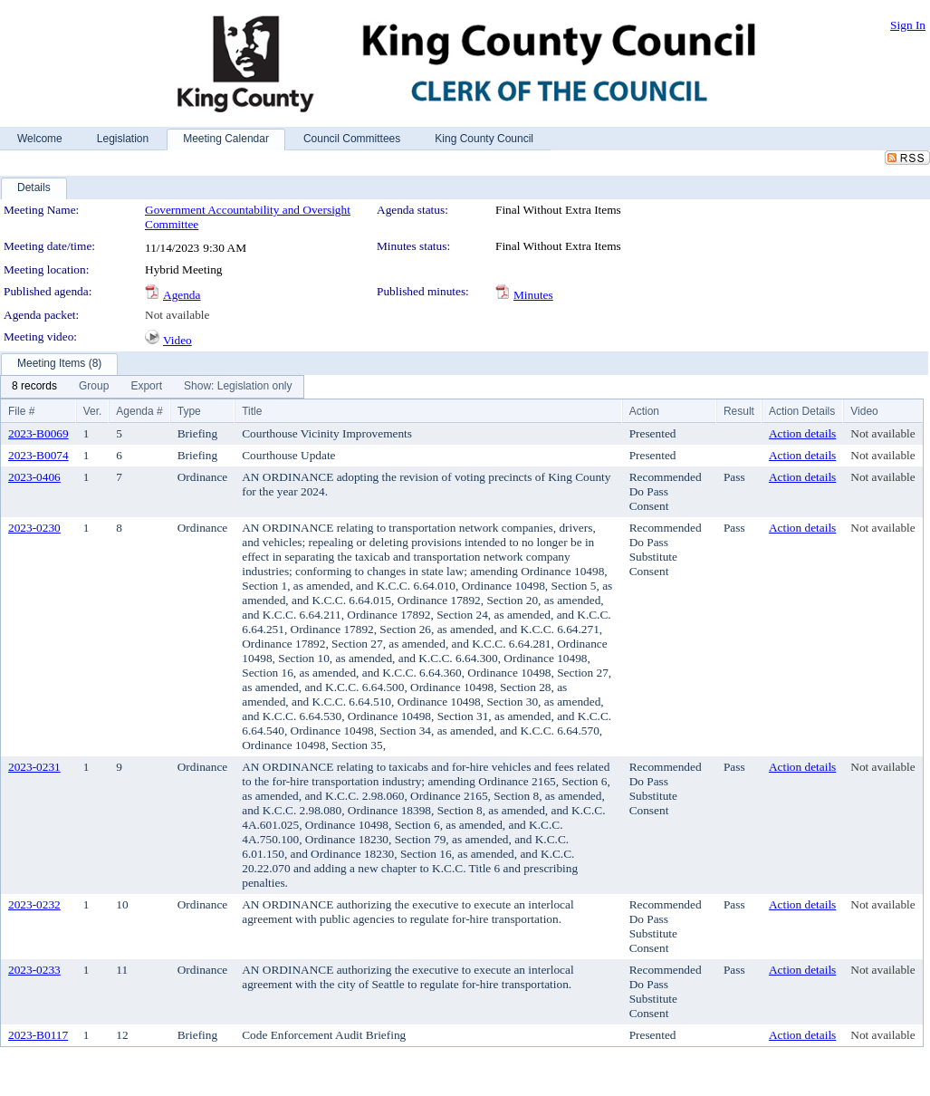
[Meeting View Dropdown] (237, 387)
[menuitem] (34, 387)
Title (252, 411)
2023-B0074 (38, 455)
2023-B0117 (38, 1035)
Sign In (907, 25)
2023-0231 (34, 767)
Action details (802, 433)
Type (189, 411)
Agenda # (139, 411)
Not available (177, 315)
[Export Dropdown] (146, 387)
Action (644, 411)
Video (177, 340)
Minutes (533, 295)
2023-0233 (34, 969)
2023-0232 (34, 904)
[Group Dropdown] (94, 387)
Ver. (92, 411)
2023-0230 (34, 527)
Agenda (181, 295)
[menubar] (152, 387)
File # (21, 411)
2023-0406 (34, 477)
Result (739, 411)
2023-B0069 (38, 433)
